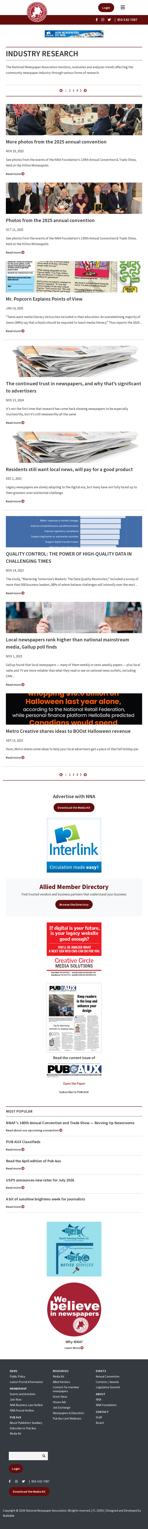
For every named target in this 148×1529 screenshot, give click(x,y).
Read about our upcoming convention (34, 1130)
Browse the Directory (74, 904)
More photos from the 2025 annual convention (56, 142)
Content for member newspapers (66, 1389)
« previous (61, 90)
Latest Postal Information (26, 1382)
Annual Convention (107, 1376)
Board (100, 1423)
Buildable (8, 1515)
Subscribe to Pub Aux (23, 1428)
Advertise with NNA (74, 796)
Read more (15, 174)
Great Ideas (60, 1396)
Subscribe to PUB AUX (74, 1092)
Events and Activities (23, 1394)
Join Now (16, 1399)
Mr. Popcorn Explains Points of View (44, 299)
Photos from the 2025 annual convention (50, 220)
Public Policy (17, 1376)
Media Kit (15, 1433)
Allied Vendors (61, 1382)
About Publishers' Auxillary (26, 1423)
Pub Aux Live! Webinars (67, 1418)
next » (85, 90)
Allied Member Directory (74, 887)
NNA (98, 1399)
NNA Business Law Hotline (26, 1405)
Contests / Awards (107, 1382)
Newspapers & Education (68, 1413)
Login (106, 8)
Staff (99, 1417)
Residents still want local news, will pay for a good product (69, 469)
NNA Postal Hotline (22, 1410)
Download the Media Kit (74, 807)
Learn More (74, 1348)
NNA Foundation (106, 1405)
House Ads (59, 1402)
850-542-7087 (40, 1481)
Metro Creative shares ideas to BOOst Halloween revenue (68, 731)
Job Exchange (61, 1407)
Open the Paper (74, 1083)
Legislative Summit (108, 1387)
